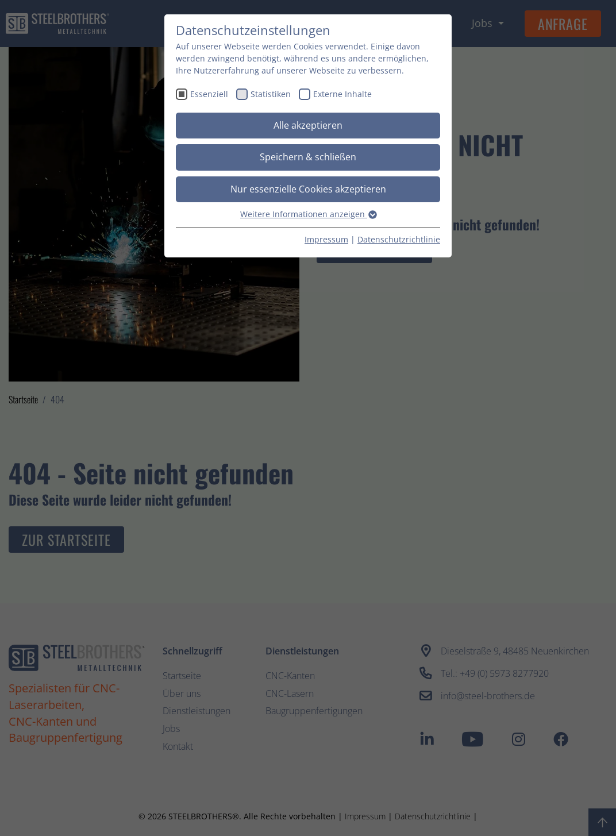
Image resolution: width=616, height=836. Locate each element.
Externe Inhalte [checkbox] (342, 93)
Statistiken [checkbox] (271, 93)
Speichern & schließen (308, 157)
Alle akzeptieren (308, 125)
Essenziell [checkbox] (209, 93)
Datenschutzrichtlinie (398, 239)
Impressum (326, 239)
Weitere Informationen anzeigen (308, 214)
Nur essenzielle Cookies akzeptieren (308, 189)
